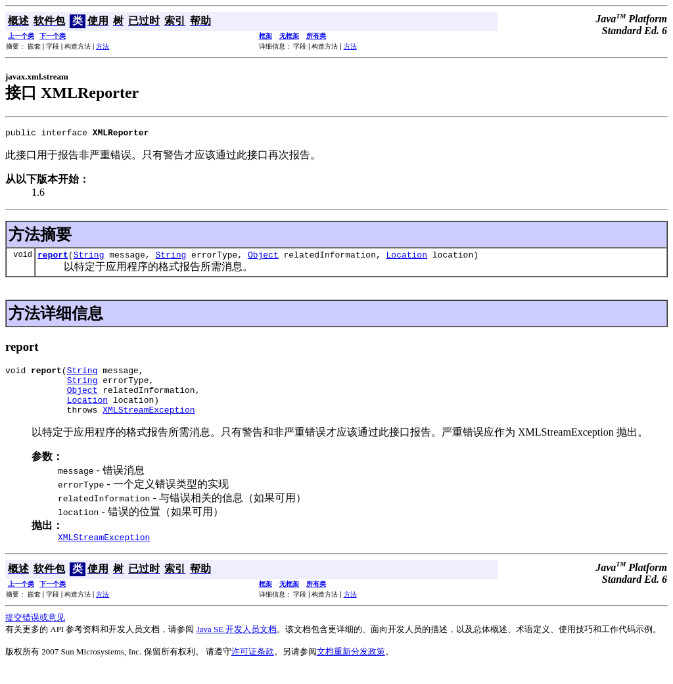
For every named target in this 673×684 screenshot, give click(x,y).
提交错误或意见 (35, 633)
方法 (102, 46)
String (89, 258)
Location (406, 258)
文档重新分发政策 (351, 667)
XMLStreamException (149, 423)
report (52, 258)
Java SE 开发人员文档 (237, 645)
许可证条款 (252, 667)
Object (263, 258)
